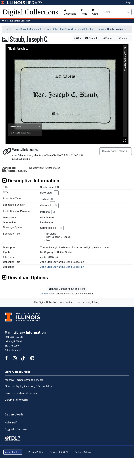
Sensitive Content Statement (17, 21)
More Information (125, 52)
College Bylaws (83, 452)
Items (84, 12)
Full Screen (124, 140)
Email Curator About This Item (67, 288)
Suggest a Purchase (16, 429)
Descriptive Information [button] (30, 181)
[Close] (39, 126)
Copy (34, 150)
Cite (78, 38)
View (123, 38)
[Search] (113, 12)
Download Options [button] (25, 277)
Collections (70, 12)
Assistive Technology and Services (24, 380)
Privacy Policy (35, 452)
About (95, 12)
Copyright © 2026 (59, 452)
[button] (124, 47)
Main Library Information (25, 332)
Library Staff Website (16, 400)
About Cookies (12, 452)
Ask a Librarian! (13, 350)
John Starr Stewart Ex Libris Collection (73, 29)
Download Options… (115, 151)
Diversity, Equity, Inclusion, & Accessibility (28, 386)
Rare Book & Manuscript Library (32, 29)
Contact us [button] (46, 293)
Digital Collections (30, 12)
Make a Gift (11, 423)
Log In (129, 2)
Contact (91, 38)
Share (108, 38)
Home (8, 29)
